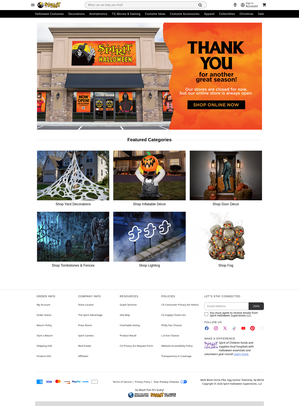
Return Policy (44, 325)
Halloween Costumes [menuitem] (49, 14)
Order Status (44, 315)
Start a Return (45, 335)
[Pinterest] (252, 328)
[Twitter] (225, 328)
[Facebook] (206, 328)
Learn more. (241, 354)
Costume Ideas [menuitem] (155, 14)
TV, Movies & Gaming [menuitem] (126, 14)
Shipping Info (44, 345)
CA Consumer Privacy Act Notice (180, 304)
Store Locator (86, 304)
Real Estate (84, 345)
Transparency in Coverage (176, 356)
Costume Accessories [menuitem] (184, 14)
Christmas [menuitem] (247, 14)
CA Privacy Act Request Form (136, 345)
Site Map (125, 315)
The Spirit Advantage (90, 315)
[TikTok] (234, 328)
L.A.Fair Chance (170, 335)
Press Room (85, 325)
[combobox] (140, 5)
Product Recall (128, 335)
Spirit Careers (86, 335)
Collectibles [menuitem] (227, 14)
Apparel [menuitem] (209, 14)
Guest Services (128, 304)
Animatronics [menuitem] (98, 14)
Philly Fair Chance (171, 325)
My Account (43, 304)
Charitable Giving (130, 325)
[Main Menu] (33, 5)
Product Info (44, 356)
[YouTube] (243, 328)
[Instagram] (216, 328)
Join (256, 306)
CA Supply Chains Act (173, 315)
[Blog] (261, 328)
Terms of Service (122, 381)
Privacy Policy (142, 381)
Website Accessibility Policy (177, 345)
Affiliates (83, 356)
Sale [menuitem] (261, 14)
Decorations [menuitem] (76, 14)
